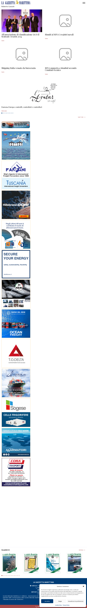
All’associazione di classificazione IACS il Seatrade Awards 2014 (20, 35)
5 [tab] (8, 113)
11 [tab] (17, 575)
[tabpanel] (43, 109)
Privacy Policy (66, 605)
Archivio (81, 550)
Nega (60, 601)
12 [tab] (19, 575)
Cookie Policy (58, 605)
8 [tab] (12, 113)
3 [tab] (5, 575)
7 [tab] (11, 113)
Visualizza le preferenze (75, 601)
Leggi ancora (43, 109)
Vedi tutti (80, 117)
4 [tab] (6, 113)
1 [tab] (1, 113)
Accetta (47, 601)
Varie (2, 40)
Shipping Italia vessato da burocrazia (18, 68)
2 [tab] (3, 113)
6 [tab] (9, 113)
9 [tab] (14, 575)
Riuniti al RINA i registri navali (59, 34)
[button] (83, 586)
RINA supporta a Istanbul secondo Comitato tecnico (61, 69)
